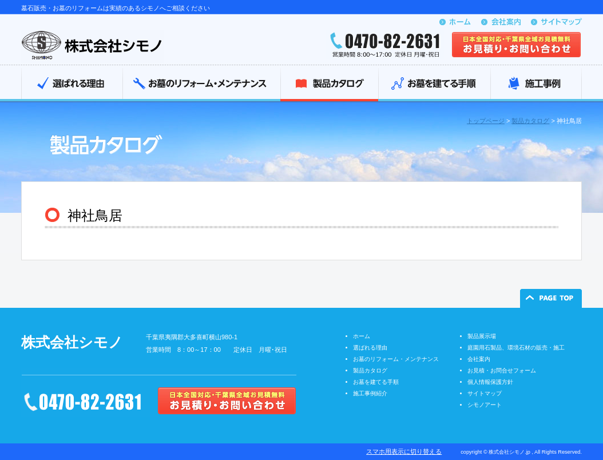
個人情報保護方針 (490, 382)
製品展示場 (481, 336)
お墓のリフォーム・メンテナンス (201, 84)
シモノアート (484, 405)
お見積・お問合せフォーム (501, 370)
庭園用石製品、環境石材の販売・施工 (516, 347)
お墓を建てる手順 (434, 84)
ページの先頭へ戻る (551, 298)
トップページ (486, 120)
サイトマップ (484, 393)
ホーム (361, 336)
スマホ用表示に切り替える (404, 451)
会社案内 (478, 359)
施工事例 (536, 84)
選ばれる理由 (71, 84)
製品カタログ (329, 84)
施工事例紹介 (370, 393)
